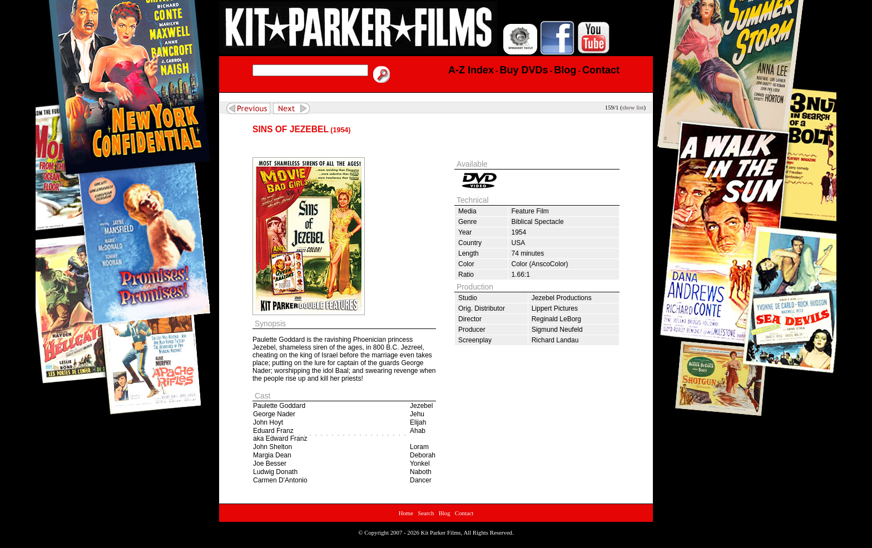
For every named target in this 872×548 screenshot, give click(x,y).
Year (465, 232)
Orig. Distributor (481, 308)
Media (467, 211)
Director (470, 319)
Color (466, 264)
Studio (467, 298)
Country (470, 243)
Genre (467, 222)
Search (426, 513)
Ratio (466, 274)
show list (633, 107)
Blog (444, 513)
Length (468, 253)
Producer (471, 329)
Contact (464, 513)
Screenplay (475, 340)
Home (406, 513)
